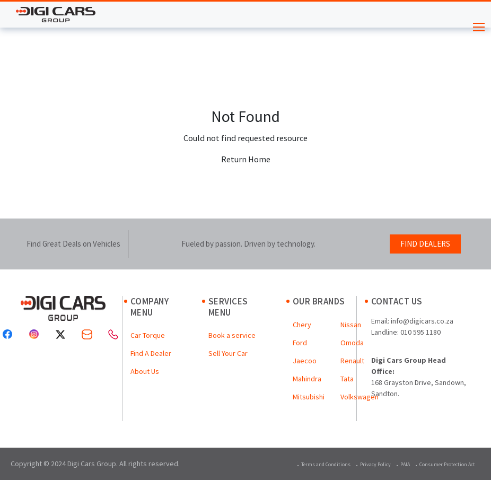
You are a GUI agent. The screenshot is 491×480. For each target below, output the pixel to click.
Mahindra (307, 378)
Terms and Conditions (325, 464)
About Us (144, 371)
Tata (347, 378)
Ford (300, 342)
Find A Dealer (150, 353)
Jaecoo (305, 360)
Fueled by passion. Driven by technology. (248, 244)
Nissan (350, 324)
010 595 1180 (420, 332)
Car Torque (147, 335)
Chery (302, 324)
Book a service (232, 335)
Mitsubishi (309, 397)
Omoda (352, 342)
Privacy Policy (375, 464)
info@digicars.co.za (422, 321)
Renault (352, 360)
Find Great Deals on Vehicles (73, 244)
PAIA (405, 464)
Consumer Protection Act (447, 464)
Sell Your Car (228, 353)
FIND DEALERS (425, 244)
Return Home (245, 159)
